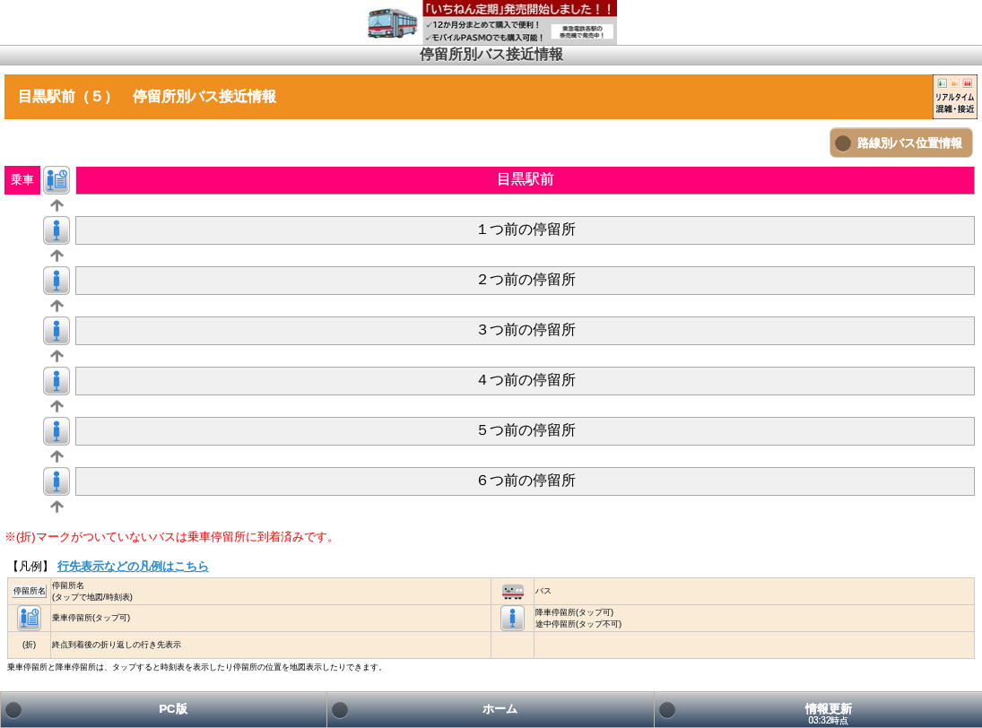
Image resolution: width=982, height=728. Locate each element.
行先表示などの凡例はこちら (133, 566)
